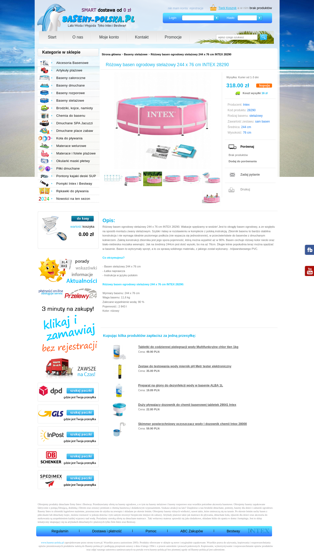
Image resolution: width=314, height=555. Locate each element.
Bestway (233, 531)
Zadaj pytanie (250, 174)
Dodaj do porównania (243, 161)
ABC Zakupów (191, 531)
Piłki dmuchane (68, 168)
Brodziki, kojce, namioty (74, 108)
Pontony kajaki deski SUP (76, 176)
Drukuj (245, 189)
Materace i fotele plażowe (76, 153)
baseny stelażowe (158, 504)
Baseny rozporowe (70, 93)
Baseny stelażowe (135, 54)
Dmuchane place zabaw (74, 131)
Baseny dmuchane (70, 85)
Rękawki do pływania (72, 191)
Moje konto (109, 37)
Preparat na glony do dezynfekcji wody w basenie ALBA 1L (180, 385)
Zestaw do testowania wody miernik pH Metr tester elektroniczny (184, 366)
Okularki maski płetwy (73, 161)
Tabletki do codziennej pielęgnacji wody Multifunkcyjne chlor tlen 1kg (188, 347)
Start (52, 37)
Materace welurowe (71, 146)
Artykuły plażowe (69, 70)
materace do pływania (202, 514)
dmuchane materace (136, 518)
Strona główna (111, 54)
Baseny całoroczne (70, 78)
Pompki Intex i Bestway (74, 183)
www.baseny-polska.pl (52, 542)
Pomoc (150, 531)
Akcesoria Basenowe (72, 63)
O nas (77, 37)
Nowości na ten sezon (73, 199)
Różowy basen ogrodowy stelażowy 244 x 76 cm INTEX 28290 (191, 54)
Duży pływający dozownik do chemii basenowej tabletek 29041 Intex (187, 405)
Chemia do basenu (70, 115)
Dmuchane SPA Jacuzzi (74, 123)
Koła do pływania (69, 138)
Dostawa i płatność (107, 531)
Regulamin (59, 531)
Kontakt (141, 37)
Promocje (173, 37)
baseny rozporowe (178, 504)
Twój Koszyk (227, 8)
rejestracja (196, 8)
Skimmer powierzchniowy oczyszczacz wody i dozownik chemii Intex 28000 (192, 424)
